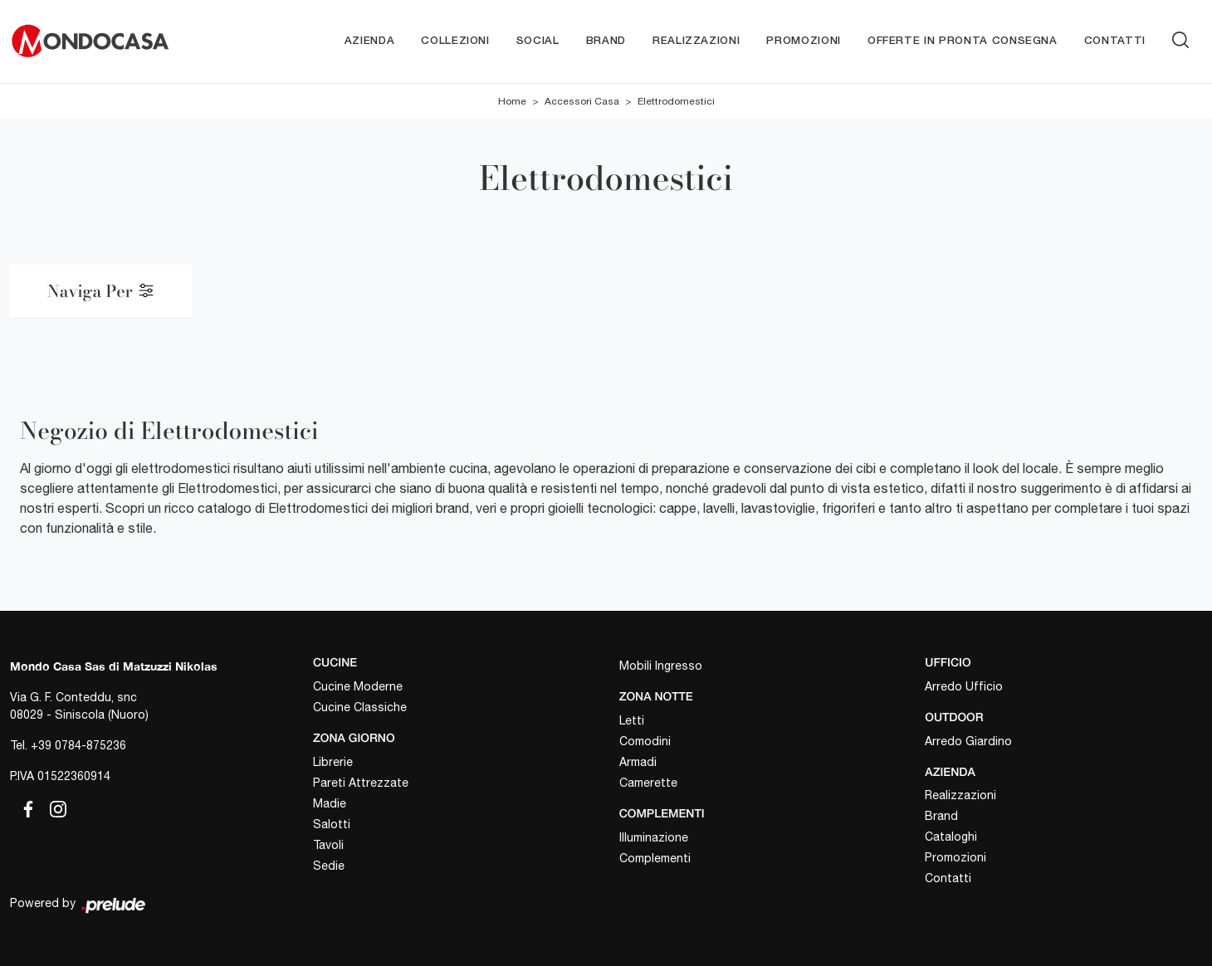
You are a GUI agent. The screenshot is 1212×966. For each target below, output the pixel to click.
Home (512, 101)
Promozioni (803, 41)
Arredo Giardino (968, 741)
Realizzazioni (696, 41)
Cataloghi (951, 836)
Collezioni (455, 41)
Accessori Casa (582, 101)
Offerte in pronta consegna (962, 41)
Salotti (331, 824)
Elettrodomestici (676, 101)
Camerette (648, 782)
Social (538, 41)
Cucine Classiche (360, 707)
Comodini (645, 741)
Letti (631, 720)
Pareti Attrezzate (360, 782)
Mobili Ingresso (660, 665)
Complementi (655, 858)
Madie (329, 803)
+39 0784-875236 (78, 745)
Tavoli (328, 844)
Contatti (1115, 41)
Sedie (329, 865)
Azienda (370, 41)
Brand (606, 41)
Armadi (638, 761)
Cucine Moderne (358, 686)
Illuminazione (653, 837)
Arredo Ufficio (964, 686)
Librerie (333, 761)
